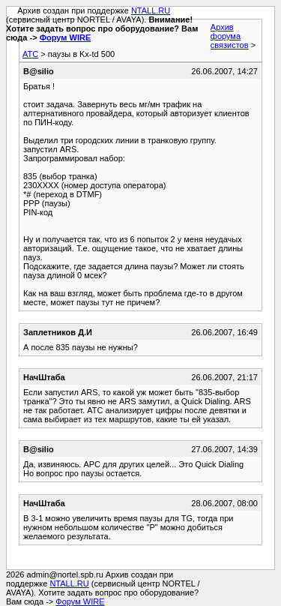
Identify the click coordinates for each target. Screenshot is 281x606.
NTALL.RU (150, 10)
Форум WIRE (65, 37)
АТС (30, 54)
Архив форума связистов (230, 36)
